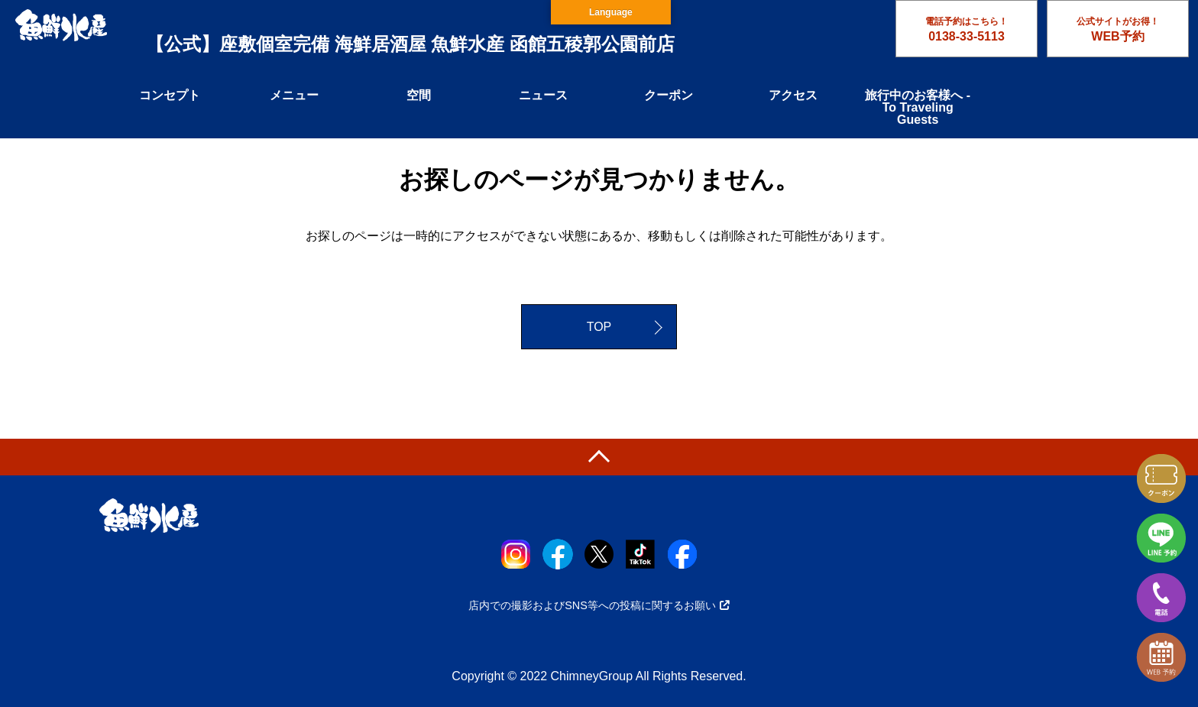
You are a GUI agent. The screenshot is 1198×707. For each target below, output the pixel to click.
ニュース (543, 95)
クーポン (668, 95)
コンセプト (169, 95)
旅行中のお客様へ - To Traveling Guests (917, 107)
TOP (599, 326)
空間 (418, 95)
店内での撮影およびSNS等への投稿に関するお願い (599, 605)
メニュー (294, 95)
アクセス (793, 95)
